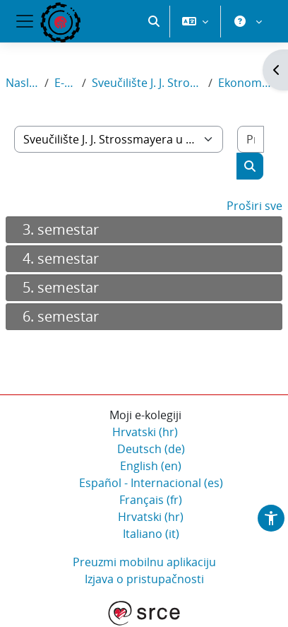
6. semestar (61, 316)
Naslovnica (22, 82)
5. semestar (61, 287)
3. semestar (61, 229)
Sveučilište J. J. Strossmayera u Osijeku (147, 82)
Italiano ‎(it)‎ (151, 533)
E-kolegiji (65, 82)
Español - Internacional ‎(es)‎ (151, 483)
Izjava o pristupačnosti (144, 579)
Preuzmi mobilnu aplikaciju (144, 562)
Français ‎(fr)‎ (150, 500)
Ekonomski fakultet (244, 82)
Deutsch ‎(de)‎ (151, 449)
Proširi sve (254, 205)
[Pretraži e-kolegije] (250, 139)
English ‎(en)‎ (150, 466)
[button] (154, 21)
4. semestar (61, 258)
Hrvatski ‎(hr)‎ (145, 432)
